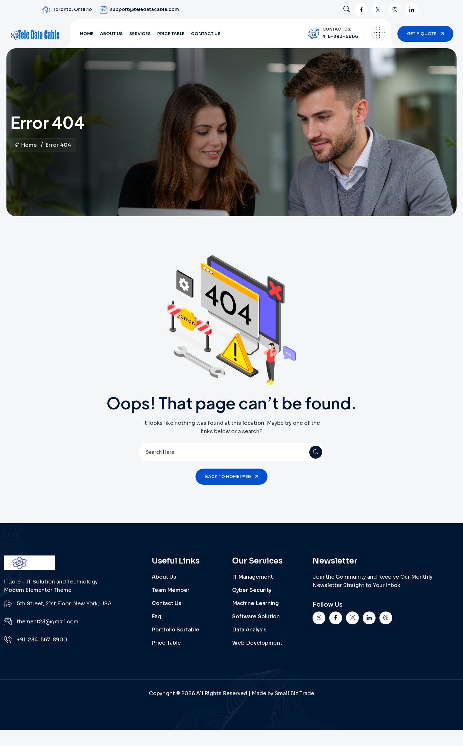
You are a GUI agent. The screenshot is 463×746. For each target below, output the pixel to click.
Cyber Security (251, 590)
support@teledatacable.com (144, 9)
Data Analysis (249, 629)
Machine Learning (255, 603)
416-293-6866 (340, 36)
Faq (156, 616)
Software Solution (256, 616)
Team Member (171, 590)
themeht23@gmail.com (47, 621)
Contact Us (206, 33)
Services (140, 33)
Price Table (171, 33)
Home (87, 33)
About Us (111, 33)
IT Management (252, 576)
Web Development (257, 642)
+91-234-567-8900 (42, 639)
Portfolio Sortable (175, 629)
